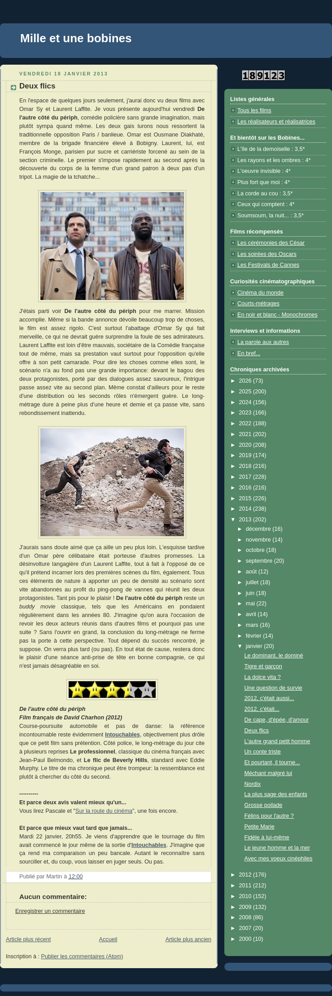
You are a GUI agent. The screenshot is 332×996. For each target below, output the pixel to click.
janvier (255, 646)
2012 (246, 875)
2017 (246, 477)
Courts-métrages (258, 303)
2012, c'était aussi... (269, 698)
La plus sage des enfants (276, 794)
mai (251, 603)
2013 (246, 519)
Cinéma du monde (260, 293)
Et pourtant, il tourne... (272, 762)
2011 (246, 885)
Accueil (108, 939)
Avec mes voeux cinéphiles (279, 858)
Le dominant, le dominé (274, 655)
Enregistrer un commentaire (50, 911)
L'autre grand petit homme (277, 741)
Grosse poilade (264, 805)
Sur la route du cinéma (103, 811)
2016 (246, 488)
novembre (259, 540)
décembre (259, 529)
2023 (246, 413)
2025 (246, 391)
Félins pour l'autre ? (269, 816)
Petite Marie (260, 827)
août (252, 572)
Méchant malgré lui (269, 773)
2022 (246, 423)
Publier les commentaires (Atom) (82, 956)
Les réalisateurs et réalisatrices (276, 122)
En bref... (248, 353)
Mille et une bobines (75, 38)
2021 (246, 434)
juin (251, 593)
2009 (246, 907)
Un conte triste (263, 752)
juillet (253, 582)
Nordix (253, 784)
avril (252, 614)
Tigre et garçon (263, 666)
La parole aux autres (263, 342)
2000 (246, 939)
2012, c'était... (262, 709)
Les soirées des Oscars (267, 254)
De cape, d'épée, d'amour (277, 720)
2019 (246, 455)
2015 (246, 498)
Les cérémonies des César (271, 243)
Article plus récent (28, 939)
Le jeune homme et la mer (277, 848)
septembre (260, 561)
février (254, 636)
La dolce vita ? (263, 677)
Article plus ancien (188, 939)
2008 (246, 917)
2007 (246, 928)
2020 (246, 445)
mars (253, 625)
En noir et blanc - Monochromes (277, 315)
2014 (246, 509)
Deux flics (257, 730)
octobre (256, 550)
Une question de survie (273, 688)
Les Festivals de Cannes (268, 265)
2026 (246, 381)
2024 (246, 402)
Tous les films (254, 110)
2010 (246, 896)
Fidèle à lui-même (267, 837)
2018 (246, 466)
